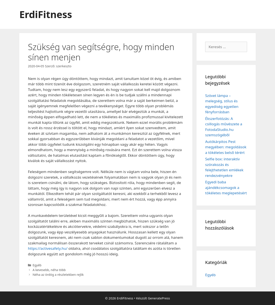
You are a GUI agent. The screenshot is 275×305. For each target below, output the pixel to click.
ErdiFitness (45, 14)
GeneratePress (159, 298)
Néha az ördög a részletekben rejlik (58, 275)
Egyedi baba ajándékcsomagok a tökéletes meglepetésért (226, 187)
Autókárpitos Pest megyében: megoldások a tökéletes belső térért (225, 147)
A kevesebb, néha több (49, 270)
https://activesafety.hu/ (47, 248)
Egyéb (37, 265)
